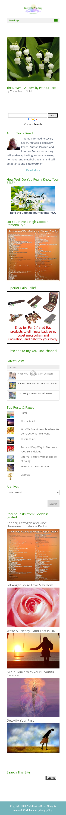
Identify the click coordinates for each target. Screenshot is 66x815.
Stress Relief (28, 421)
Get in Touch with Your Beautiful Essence (31, 673)
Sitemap (25, 474)
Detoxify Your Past (20, 720)
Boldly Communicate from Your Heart (37, 383)
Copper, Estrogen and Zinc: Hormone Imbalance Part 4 (27, 524)
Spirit (29, 91)
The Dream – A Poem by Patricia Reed (31, 88)
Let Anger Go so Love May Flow (30, 585)
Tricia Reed (16, 91)
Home (24, 412)
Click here (28, 810)
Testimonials (28, 439)
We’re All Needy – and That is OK (31, 631)
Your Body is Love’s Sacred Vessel (34, 393)
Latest (12, 367)
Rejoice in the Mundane (35, 466)
